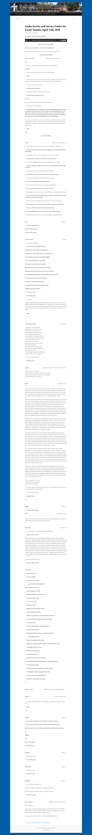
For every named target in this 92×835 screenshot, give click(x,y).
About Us (21, 13)
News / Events (27, 13)
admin (36, 32)
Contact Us (53, 13)
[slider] (44, 40)
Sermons (33, 13)
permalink (48, 822)
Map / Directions (46, 13)
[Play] (27, 40)
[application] (46, 40)
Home (16, 13)
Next (75, 18)
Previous (18, 18)
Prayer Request (39, 13)
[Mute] (61, 40)
